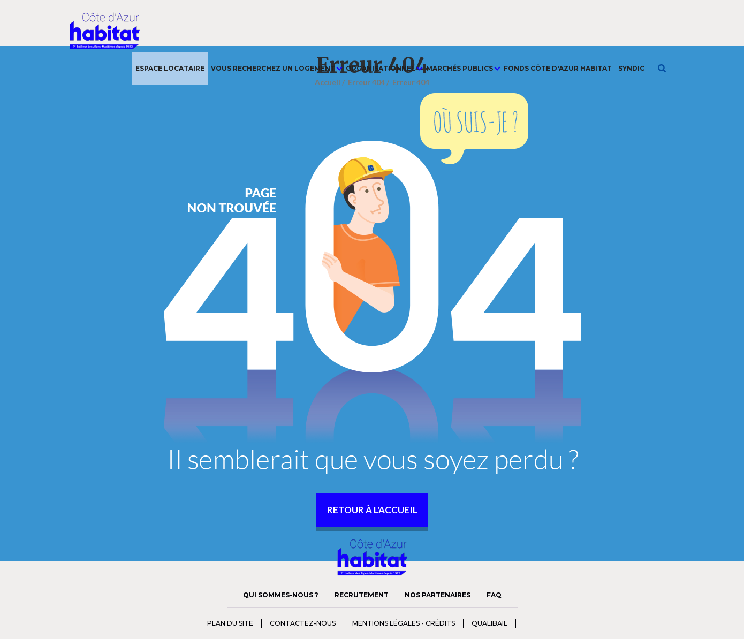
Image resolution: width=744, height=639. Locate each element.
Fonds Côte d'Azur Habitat (558, 68)
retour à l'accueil (372, 509)
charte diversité (537, 622)
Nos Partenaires (437, 595)
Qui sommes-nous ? (280, 595)
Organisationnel (384, 68)
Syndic (631, 68)
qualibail (489, 623)
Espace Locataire (169, 68)
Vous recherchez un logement (277, 68)
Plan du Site (230, 623)
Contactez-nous (303, 623)
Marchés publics (463, 68)
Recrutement (362, 595)
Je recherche (662, 68)
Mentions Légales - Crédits (403, 623)
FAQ (494, 595)
